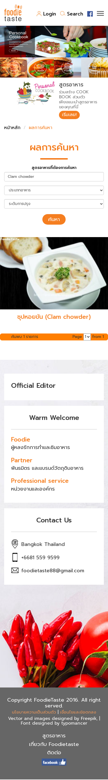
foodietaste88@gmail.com (52, 570)
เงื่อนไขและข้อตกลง (78, 712)
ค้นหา (54, 219)
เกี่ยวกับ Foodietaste (54, 744)
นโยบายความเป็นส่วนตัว (34, 712)
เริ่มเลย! (69, 114)
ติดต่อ (54, 752)
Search (71, 14)
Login (46, 14)
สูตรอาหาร (54, 736)
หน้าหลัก (12, 127)
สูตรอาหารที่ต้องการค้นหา (54, 168)
